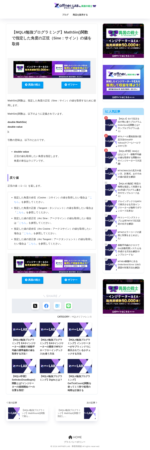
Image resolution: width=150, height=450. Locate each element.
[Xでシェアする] (35, 306)
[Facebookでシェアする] (46, 306)
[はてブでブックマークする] (57, 306)
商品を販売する (80, 14)
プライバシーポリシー (74, 443)
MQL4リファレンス (82, 317)
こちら (20, 212)
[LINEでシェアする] (69, 306)
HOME (75, 438)
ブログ (65, 14)
